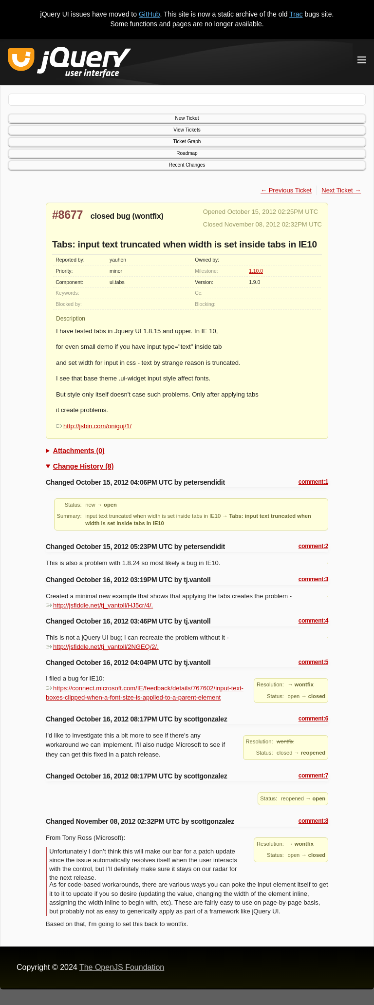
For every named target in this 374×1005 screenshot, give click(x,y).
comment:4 (313, 620)
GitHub (149, 14)
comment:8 (313, 820)
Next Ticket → (341, 190)
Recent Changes (187, 165)
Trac (295, 14)
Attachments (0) (79, 451)
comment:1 (313, 481)
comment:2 (313, 546)
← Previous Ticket (286, 190)
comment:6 (313, 718)
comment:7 (313, 775)
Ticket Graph (187, 141)
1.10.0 (256, 271)
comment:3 (313, 579)
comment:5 (313, 662)
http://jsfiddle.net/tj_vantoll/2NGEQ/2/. (102, 646)
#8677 (67, 215)
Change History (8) (83, 466)
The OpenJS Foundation (121, 967)
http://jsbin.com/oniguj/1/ (93, 426)
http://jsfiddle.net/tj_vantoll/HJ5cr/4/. (99, 605)
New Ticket (187, 118)
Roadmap (186, 153)
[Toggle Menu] (361, 60)
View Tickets (186, 130)
